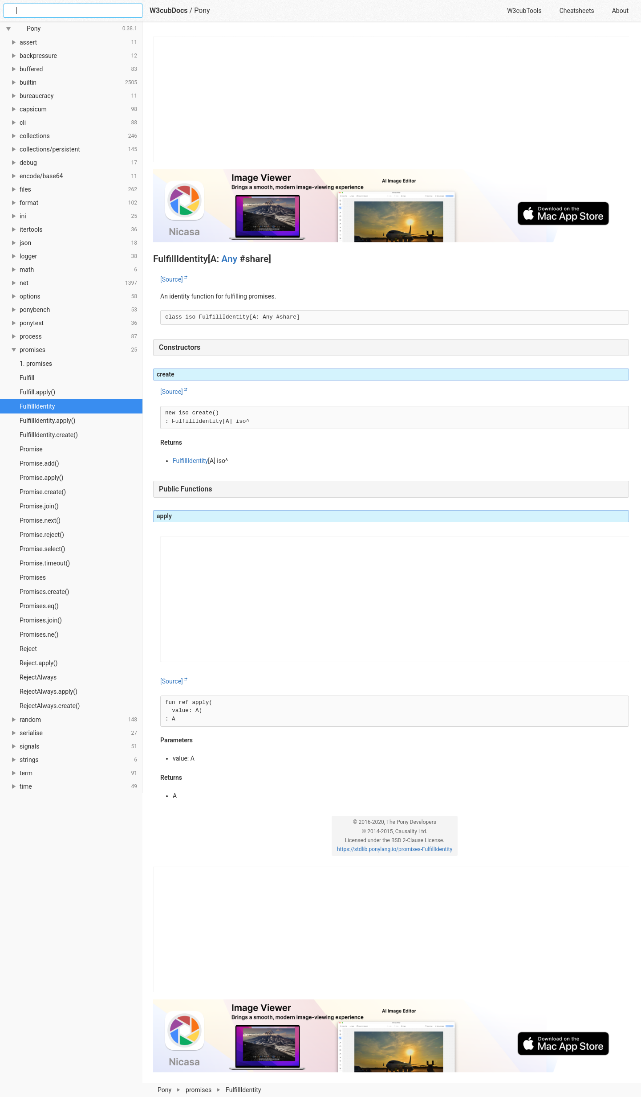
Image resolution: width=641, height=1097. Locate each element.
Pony (202, 10)
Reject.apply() (38, 663)
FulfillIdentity (37, 406)
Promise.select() (42, 549)
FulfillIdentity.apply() (47, 420)
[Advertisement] (391, 99)
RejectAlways (38, 677)
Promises (33, 577)
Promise (31, 449)
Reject (28, 648)
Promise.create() (43, 491)
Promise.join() (39, 506)
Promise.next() (40, 520)
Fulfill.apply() (37, 392)
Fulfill (27, 377)
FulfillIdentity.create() (49, 434)
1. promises (36, 363)
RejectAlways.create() (50, 705)
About (620, 10)
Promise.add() (39, 463)
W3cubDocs (169, 10)
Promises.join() (41, 620)
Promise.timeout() (45, 563)
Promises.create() (44, 591)
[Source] (171, 279)
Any (229, 259)
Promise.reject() (42, 534)
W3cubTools (524, 10)
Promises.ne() (39, 634)
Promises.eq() (39, 606)
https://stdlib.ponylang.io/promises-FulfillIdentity (394, 849)
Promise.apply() (41, 477)
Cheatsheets (577, 10)
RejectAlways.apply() (48, 691)
